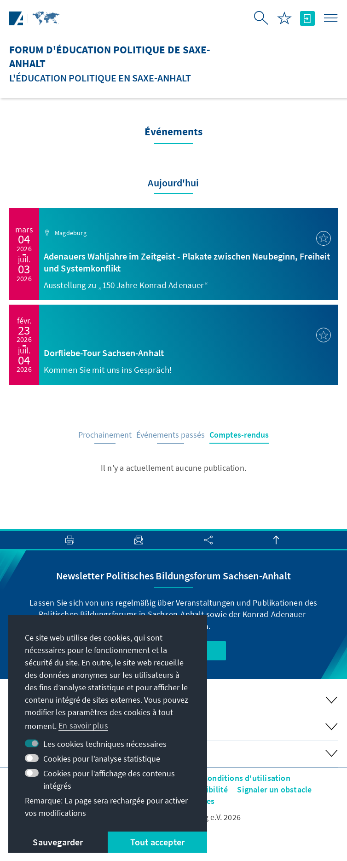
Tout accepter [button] (157, 842)
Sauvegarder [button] (58, 842)
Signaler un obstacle (274, 789)
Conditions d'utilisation (246, 778)
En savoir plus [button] (83, 725)
